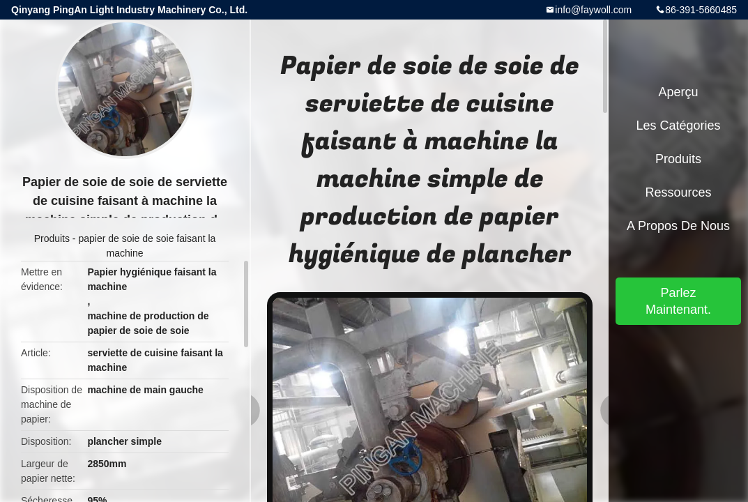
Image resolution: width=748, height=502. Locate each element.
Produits (52, 238)
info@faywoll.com (593, 9)
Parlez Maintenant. (678, 301)
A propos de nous (678, 226)
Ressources (678, 192)
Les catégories (678, 125)
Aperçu (678, 92)
